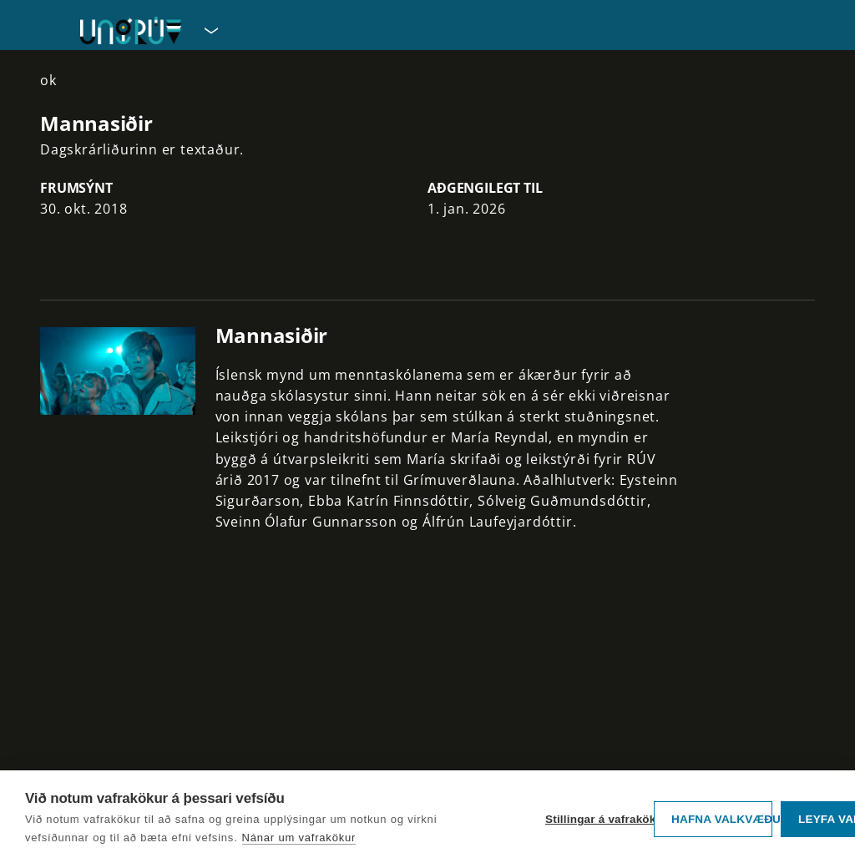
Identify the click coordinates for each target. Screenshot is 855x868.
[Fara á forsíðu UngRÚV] (130, 30)
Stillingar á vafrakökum (595, 819)
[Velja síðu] (209, 30)
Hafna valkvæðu (721, 819)
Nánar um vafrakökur (299, 837)
